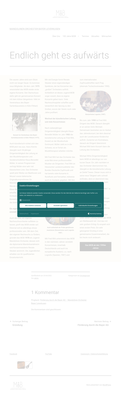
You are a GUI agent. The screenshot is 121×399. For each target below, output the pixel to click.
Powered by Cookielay (94, 213)
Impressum (35, 213)
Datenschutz (24, 213)
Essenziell (25, 200)
